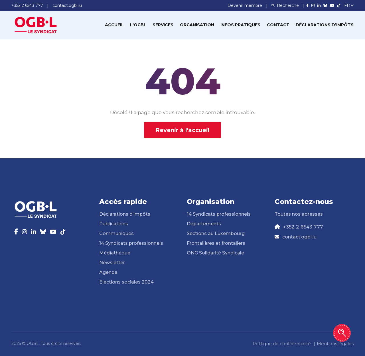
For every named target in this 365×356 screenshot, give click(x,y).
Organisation (197, 24)
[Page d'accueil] (35, 24)
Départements (204, 223)
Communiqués (116, 233)
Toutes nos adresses (299, 214)
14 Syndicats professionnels (131, 243)
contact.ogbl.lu (299, 237)
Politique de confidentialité (282, 343)
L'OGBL (138, 24)
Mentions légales (335, 343)
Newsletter (112, 262)
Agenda (108, 272)
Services (163, 24)
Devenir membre (245, 5)
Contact (278, 24)
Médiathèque (114, 253)
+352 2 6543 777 (303, 227)
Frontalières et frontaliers (216, 243)
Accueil (114, 24)
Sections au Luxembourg (216, 233)
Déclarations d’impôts (325, 24)
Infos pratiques (240, 24)
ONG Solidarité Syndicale (215, 253)
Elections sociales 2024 (126, 282)
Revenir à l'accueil (182, 130)
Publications (113, 223)
